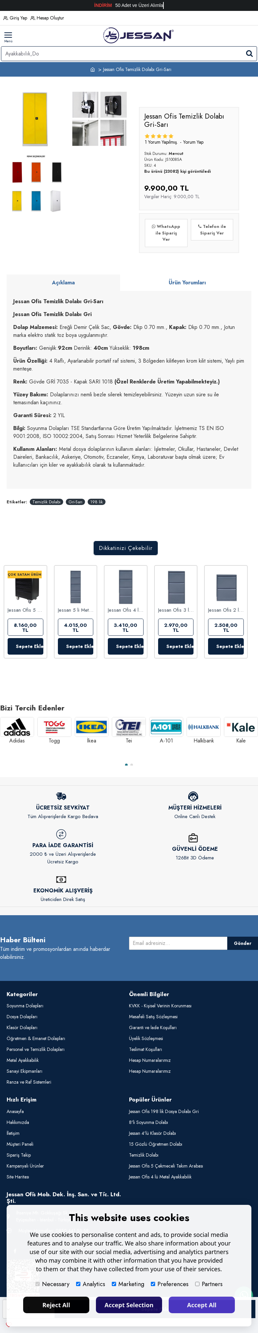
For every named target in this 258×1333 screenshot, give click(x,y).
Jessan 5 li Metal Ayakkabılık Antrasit (76, 610)
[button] (126, 765)
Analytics (90, 1284)
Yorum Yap (193, 142)
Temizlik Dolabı (46, 502)
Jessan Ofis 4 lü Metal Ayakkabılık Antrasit (126, 610)
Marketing (128, 1284)
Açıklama (63, 282)
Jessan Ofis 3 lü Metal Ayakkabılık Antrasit (176, 610)
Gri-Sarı (75, 502)
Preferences (170, 1284)
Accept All (202, 1305)
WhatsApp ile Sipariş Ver (166, 232)
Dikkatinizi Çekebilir (125, 548)
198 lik (96, 502)
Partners (209, 1284)
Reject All (56, 1305)
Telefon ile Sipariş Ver (212, 229)
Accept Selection (129, 1305)
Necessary (52, 1284)
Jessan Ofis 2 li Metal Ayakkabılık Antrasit (226, 610)
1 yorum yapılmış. (161, 142)
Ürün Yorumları (187, 282)
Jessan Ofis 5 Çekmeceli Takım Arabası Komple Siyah (25, 610)
